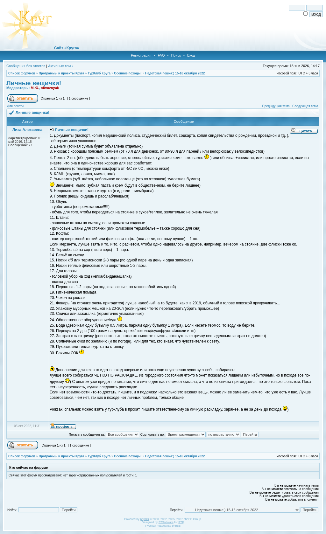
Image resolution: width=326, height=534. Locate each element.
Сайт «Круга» (66, 48)
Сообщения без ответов (25, 66)
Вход (191, 55)
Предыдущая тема (275, 106)
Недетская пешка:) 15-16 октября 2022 (175, 73)
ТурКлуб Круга (99, 73)
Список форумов (21, 73)
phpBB (144, 519)
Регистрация (141, 55)
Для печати (15, 106)
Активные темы (60, 66)
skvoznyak (50, 88)
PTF (180, 522)
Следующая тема (305, 106)
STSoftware (166, 522)
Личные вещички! (33, 83)
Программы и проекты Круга (61, 73)
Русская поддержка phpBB (163, 525)
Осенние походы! (128, 73)
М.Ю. (35, 88)
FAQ (161, 55)
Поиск (176, 55)
